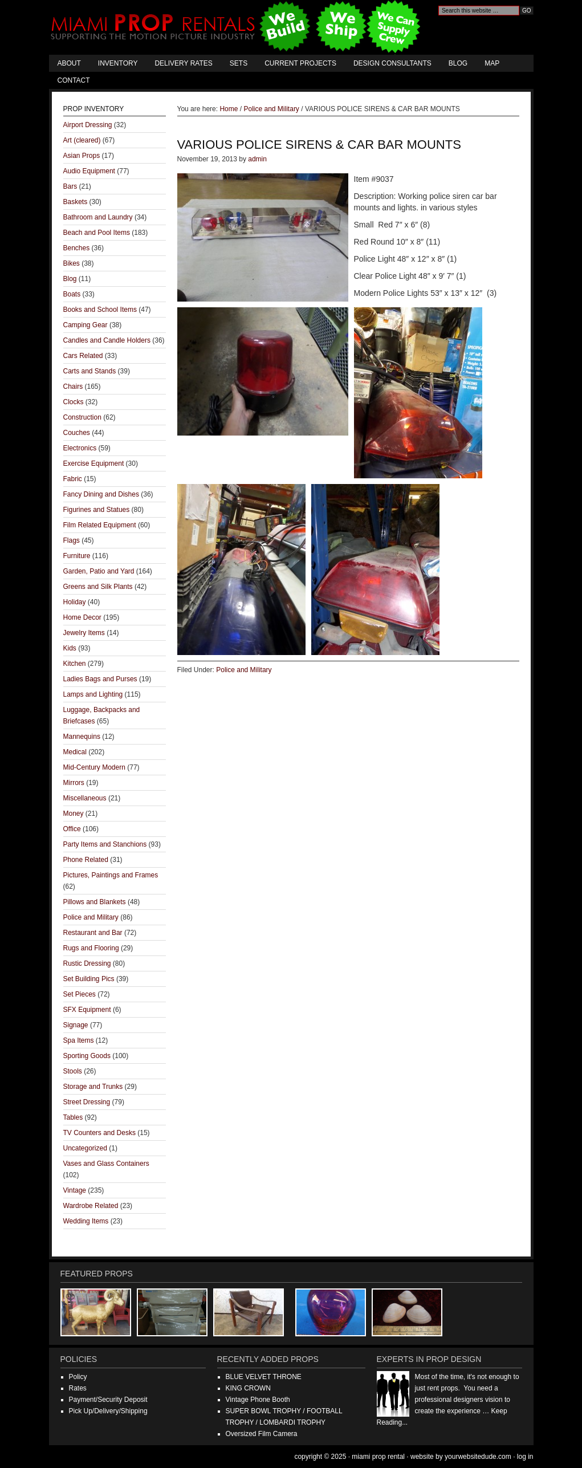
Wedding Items (86, 1221)
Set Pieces (79, 994)
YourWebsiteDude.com (478, 1457)
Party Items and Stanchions (105, 844)
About (69, 63)
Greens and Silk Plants (98, 587)
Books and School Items (100, 310)
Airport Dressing (87, 125)
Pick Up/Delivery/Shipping (108, 1411)
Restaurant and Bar (93, 933)
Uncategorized (85, 1148)
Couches (76, 433)
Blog (458, 63)
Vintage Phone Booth (258, 1400)
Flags (71, 540)
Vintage (74, 1190)
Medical (75, 752)
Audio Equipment (89, 171)
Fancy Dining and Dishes (101, 494)
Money (73, 814)
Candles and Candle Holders (106, 340)
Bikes (71, 263)
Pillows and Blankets (94, 902)
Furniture (77, 556)
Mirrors (73, 783)
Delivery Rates (183, 63)
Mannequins (81, 737)
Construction (82, 417)
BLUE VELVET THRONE (264, 1377)
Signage (75, 1025)
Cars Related (83, 356)
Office (72, 829)
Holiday (74, 602)
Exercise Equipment (93, 463)
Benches (76, 248)
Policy (78, 1377)
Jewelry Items (84, 633)
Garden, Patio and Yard (99, 571)
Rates (78, 1388)
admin (257, 159)
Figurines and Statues (96, 510)
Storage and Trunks (93, 1087)
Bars (70, 186)
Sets (238, 63)
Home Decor (82, 617)
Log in (525, 1457)
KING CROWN (248, 1388)
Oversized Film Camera (262, 1434)
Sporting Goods (87, 1056)
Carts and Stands (89, 371)
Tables (73, 1117)
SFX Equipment (87, 1010)
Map (492, 63)
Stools (72, 1071)
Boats (72, 294)
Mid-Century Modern (94, 767)
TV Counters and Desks (99, 1133)
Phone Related (85, 860)
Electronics (80, 448)
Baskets (75, 202)
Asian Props (81, 156)
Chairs (73, 387)
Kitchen (74, 664)
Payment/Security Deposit (108, 1400)
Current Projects (300, 63)
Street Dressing (87, 1102)
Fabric (72, 479)
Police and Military (243, 670)
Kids (69, 648)
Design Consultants (392, 63)
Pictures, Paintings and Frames (110, 875)
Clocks (73, 402)
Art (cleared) (82, 140)
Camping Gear (85, 325)
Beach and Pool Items (96, 233)
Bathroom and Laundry (98, 217)
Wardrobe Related (91, 1206)
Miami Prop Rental (237, 27)
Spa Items (78, 1040)
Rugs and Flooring (91, 948)
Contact (74, 80)
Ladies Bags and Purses (100, 679)
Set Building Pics (89, 979)
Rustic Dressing (87, 963)
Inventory (118, 63)
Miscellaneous (85, 798)
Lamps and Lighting (93, 694)
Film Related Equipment (99, 525)
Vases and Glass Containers (106, 1164)
